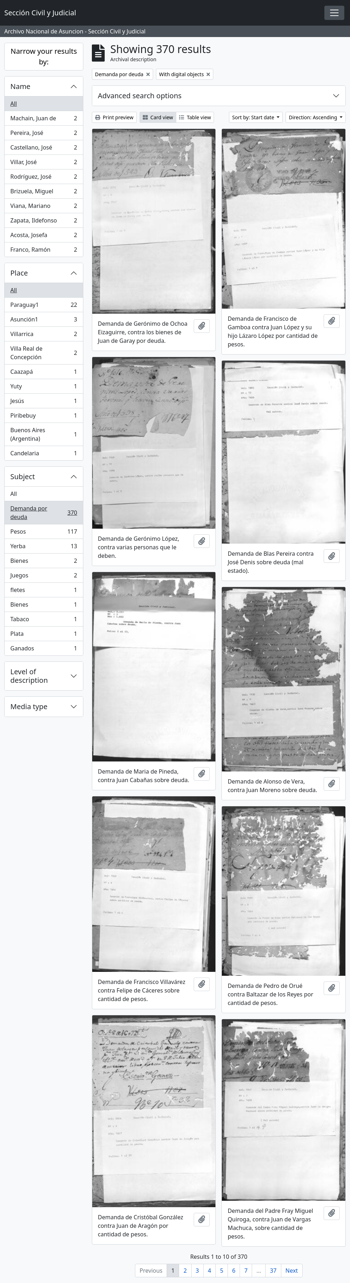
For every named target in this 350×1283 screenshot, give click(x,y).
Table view (195, 117)
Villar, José (43, 163)
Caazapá (43, 373)
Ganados (43, 649)
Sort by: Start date (254, 117)
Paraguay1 (43, 306)
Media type (28, 706)
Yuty (43, 388)
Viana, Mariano (43, 207)
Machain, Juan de (43, 120)
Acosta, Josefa (43, 236)
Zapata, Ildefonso (43, 222)
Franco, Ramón (43, 251)
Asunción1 (43, 321)
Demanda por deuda (43, 512)
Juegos (43, 577)
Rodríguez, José (43, 178)
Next (292, 1270)
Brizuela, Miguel (43, 193)
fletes (43, 591)
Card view (158, 117)
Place (19, 273)
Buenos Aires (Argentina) (43, 434)
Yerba (43, 548)
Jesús (43, 402)
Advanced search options (140, 95)
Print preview (114, 117)
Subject (22, 476)
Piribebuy (43, 417)
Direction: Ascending (313, 117)
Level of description (29, 676)
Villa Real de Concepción (43, 353)
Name (20, 86)
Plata (43, 635)
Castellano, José (43, 149)
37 (273, 1270)
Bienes (43, 562)
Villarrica (43, 335)
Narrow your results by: (44, 56)
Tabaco (43, 621)
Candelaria (43, 454)
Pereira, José (43, 134)
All (13, 104)
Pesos (43, 533)
